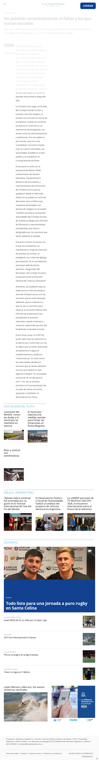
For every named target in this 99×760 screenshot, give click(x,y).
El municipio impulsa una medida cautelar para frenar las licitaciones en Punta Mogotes (37, 418)
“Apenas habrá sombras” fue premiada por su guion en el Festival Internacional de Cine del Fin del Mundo (17, 503)
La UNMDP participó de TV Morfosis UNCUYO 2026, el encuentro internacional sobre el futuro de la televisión (80, 503)
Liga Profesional (11, 669)
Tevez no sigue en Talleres (17, 672)
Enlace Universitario (21, 516)
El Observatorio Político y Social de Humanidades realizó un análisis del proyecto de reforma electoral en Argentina (49, 503)
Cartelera (24, 753)
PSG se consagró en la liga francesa (21, 654)
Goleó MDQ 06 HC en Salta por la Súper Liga (25, 620)
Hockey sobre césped (12, 617)
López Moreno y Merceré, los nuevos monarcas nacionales (24, 688)
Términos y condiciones (52, 753)
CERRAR (88, 5)
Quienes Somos (35, 753)
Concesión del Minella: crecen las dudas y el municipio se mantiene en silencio (12, 418)
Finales (8, 597)
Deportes (7, 635)
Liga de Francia (10, 652)
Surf (44, 695)
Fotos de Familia (12, 753)
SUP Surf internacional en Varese (20, 637)
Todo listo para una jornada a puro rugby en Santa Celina (46, 605)
